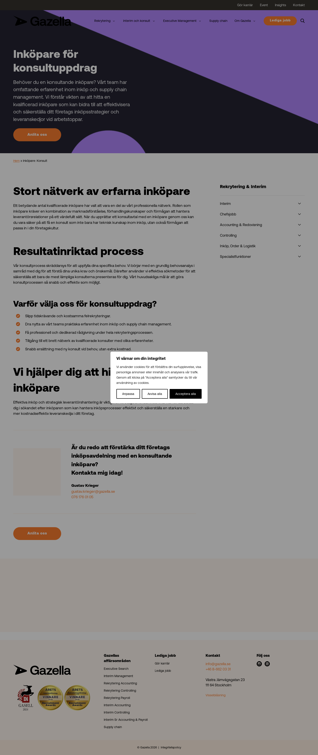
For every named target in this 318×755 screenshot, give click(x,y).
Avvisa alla (155, 394)
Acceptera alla (185, 394)
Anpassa (128, 394)
